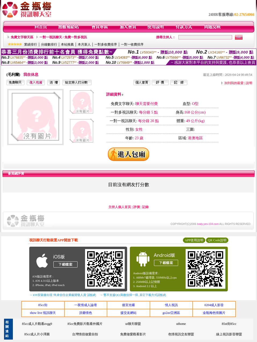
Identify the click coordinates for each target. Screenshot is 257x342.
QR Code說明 (217, 240)
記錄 (145, 207)
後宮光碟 (128, 305)
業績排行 (30, 44)
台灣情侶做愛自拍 (85, 334)
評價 (136, 207)
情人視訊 (171, 305)
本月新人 (84, 44)
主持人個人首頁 (119, 207)
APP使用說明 (194, 240)
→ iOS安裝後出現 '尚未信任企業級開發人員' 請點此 (62, 294)
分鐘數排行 (49, 44)
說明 (249, 83)
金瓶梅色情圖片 (214, 313)
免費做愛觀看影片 (133, 334)
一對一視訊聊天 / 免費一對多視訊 (63, 37)
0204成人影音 (214, 305)
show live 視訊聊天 (43, 313)
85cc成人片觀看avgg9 (37, 324)
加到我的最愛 (234, 83)
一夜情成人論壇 (85, 305)
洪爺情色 (85, 313)
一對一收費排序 (132, 44)
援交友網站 (128, 313)
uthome (181, 324)
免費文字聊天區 (22, 37)
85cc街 (42, 305)
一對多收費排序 (105, 44)
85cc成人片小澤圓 (37, 334)
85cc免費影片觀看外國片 (85, 324)
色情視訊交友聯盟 (181, 334)
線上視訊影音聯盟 (229, 334)
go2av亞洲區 (171, 313)
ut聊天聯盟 (133, 324)
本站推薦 (67, 44)
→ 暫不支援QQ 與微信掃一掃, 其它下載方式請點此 (133, 294)
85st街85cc (229, 324)
